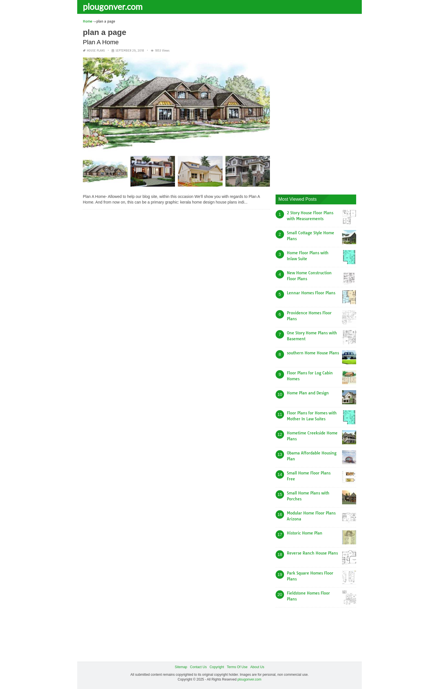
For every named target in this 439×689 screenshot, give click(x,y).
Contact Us (198, 667)
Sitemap (181, 667)
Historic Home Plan (304, 533)
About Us (257, 667)
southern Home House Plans (313, 352)
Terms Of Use (237, 667)
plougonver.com (113, 6)
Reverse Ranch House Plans (312, 553)
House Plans (96, 50)
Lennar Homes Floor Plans (311, 292)
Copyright (217, 667)
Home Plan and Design (308, 393)
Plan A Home (101, 42)
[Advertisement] (318, 102)
